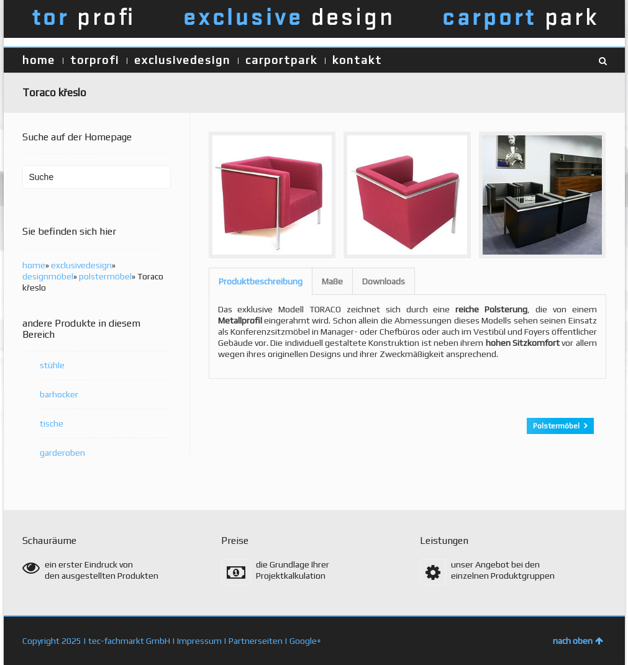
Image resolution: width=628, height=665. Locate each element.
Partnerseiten (256, 641)
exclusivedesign (182, 59)
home (38, 59)
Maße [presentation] (332, 281)
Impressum (199, 641)
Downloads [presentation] (383, 281)
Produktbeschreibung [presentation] (261, 281)
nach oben (578, 641)
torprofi (94, 59)
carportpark (281, 59)
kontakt (357, 59)
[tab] (260, 281)
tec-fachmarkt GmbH (129, 641)
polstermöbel (105, 276)
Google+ (305, 641)
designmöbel (47, 276)
